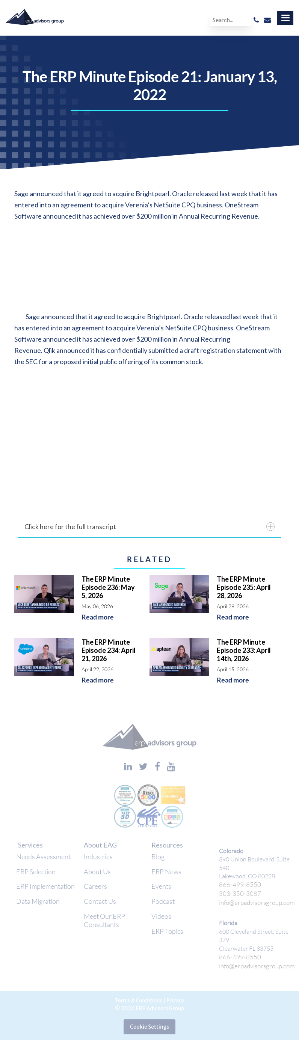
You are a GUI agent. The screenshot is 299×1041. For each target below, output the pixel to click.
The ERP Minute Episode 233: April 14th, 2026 (244, 650)
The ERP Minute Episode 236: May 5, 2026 (108, 587)
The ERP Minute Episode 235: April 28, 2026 (244, 587)
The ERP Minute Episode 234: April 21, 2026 (109, 650)
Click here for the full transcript (149, 526)
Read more (98, 617)
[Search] (230, 19)
